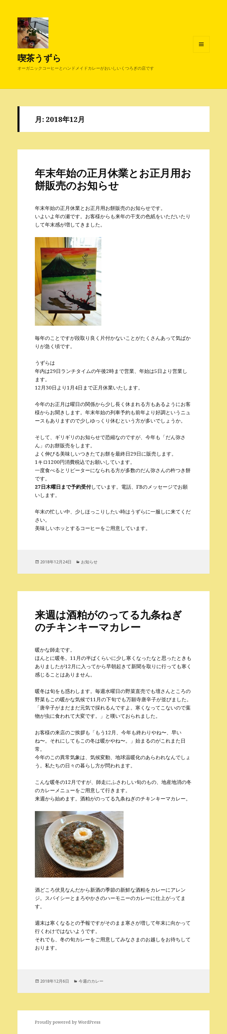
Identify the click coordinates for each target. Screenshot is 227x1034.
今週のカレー (91, 981)
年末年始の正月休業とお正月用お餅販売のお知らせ (113, 179)
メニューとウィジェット (201, 52)
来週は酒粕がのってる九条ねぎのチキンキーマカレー (108, 621)
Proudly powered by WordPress (67, 1022)
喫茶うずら (39, 57)
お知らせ (89, 562)
